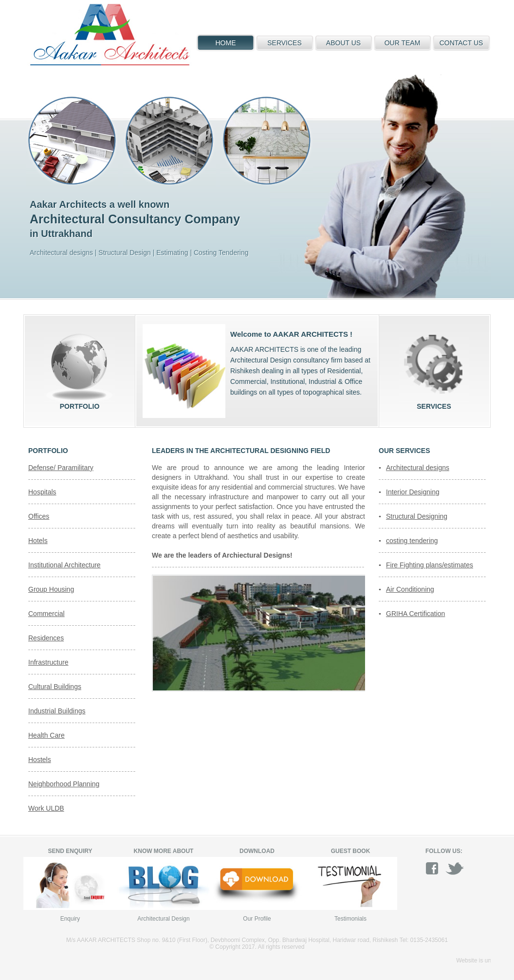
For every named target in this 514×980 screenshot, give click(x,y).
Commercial (46, 613)
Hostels (39, 759)
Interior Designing (413, 492)
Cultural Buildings (54, 686)
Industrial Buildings (57, 711)
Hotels (38, 540)
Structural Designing (416, 516)
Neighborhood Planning (63, 784)
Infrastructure (48, 662)
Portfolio (79, 367)
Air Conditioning (410, 589)
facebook (435, 868)
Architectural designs (417, 468)
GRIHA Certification (415, 613)
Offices (38, 516)
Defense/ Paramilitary (60, 468)
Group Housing (51, 589)
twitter (454, 868)
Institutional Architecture (64, 565)
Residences (46, 638)
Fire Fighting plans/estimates (429, 565)
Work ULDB (46, 808)
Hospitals (42, 492)
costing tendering (412, 540)
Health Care (46, 735)
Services (434, 367)
